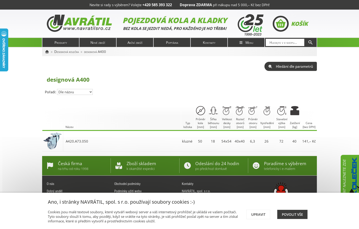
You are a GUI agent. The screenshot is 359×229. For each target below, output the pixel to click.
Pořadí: (51, 92)
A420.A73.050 (77, 141)
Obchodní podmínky (127, 184)
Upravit (258, 214)
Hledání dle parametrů (290, 66)
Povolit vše (292, 214)
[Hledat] (310, 42)
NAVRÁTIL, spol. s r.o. (196, 191)
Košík (290, 24)
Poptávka (172, 42)
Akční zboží (135, 42)
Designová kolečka (66, 51)
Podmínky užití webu (127, 191)
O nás (50, 184)
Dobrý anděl (55, 191)
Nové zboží (97, 42)
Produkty (60, 42)
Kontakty (209, 42)
